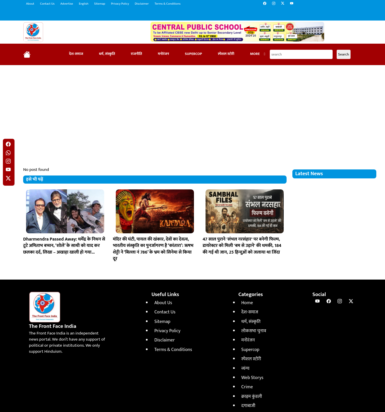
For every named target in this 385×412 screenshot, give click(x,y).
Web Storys (252, 378)
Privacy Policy (120, 3)
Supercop (193, 54)
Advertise (66, 3)
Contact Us (47, 3)
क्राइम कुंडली (251, 396)
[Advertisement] (192, 111)
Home (247, 303)
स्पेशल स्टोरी (226, 54)
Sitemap (99, 3)
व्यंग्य (245, 368)
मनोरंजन (163, 54)
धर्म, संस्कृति (107, 54)
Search (343, 54)
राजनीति (136, 54)
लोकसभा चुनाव (253, 331)
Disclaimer (142, 3)
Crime (247, 387)
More (257, 54)
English (83, 3)
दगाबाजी (248, 406)
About (30, 3)
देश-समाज (76, 54)
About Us (163, 303)
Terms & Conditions (168, 3)
